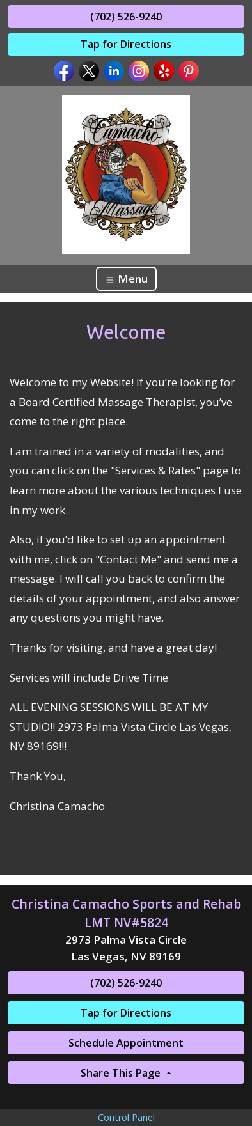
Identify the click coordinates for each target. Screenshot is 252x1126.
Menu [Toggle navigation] (126, 278)
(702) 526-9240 (126, 17)
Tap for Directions (126, 44)
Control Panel (126, 1117)
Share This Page (122, 1073)
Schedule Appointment (126, 1043)
